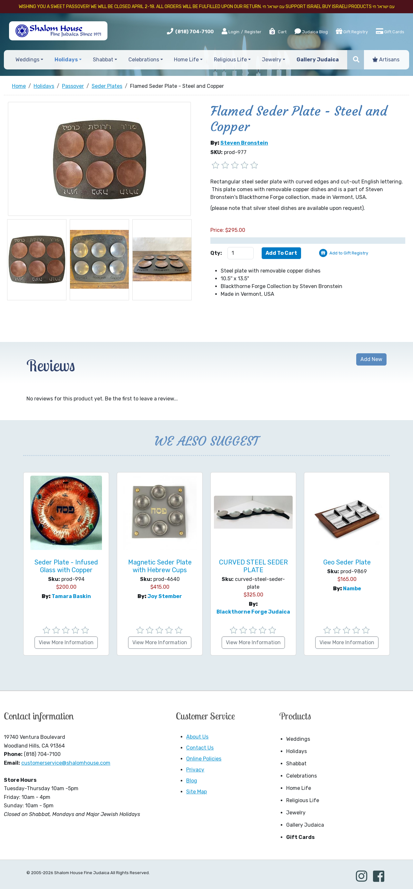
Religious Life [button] (230, 60)
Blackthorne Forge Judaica (253, 612)
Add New (371, 359)
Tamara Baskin (71, 596)
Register (253, 31)
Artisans (386, 60)
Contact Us (200, 748)
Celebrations (301, 776)
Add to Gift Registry (348, 253)
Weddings (298, 739)
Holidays (296, 751)
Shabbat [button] (103, 60)
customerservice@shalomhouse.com (65, 763)
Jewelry (296, 813)
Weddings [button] (27, 60)
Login (230, 32)
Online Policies (203, 759)
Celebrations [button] (143, 60)
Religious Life (302, 800)
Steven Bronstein (244, 143)
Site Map (196, 792)
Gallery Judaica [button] (318, 60)
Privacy (195, 770)
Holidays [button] (66, 60)
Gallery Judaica (305, 825)
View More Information (66, 642)
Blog (191, 781)
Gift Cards (390, 31)
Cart (278, 32)
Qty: (216, 253)
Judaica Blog (311, 31)
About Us (197, 737)
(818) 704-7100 (194, 32)
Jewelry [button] (271, 60)
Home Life (298, 788)
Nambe (352, 588)
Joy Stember (164, 596)
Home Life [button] (186, 60)
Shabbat (296, 763)
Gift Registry (352, 31)
